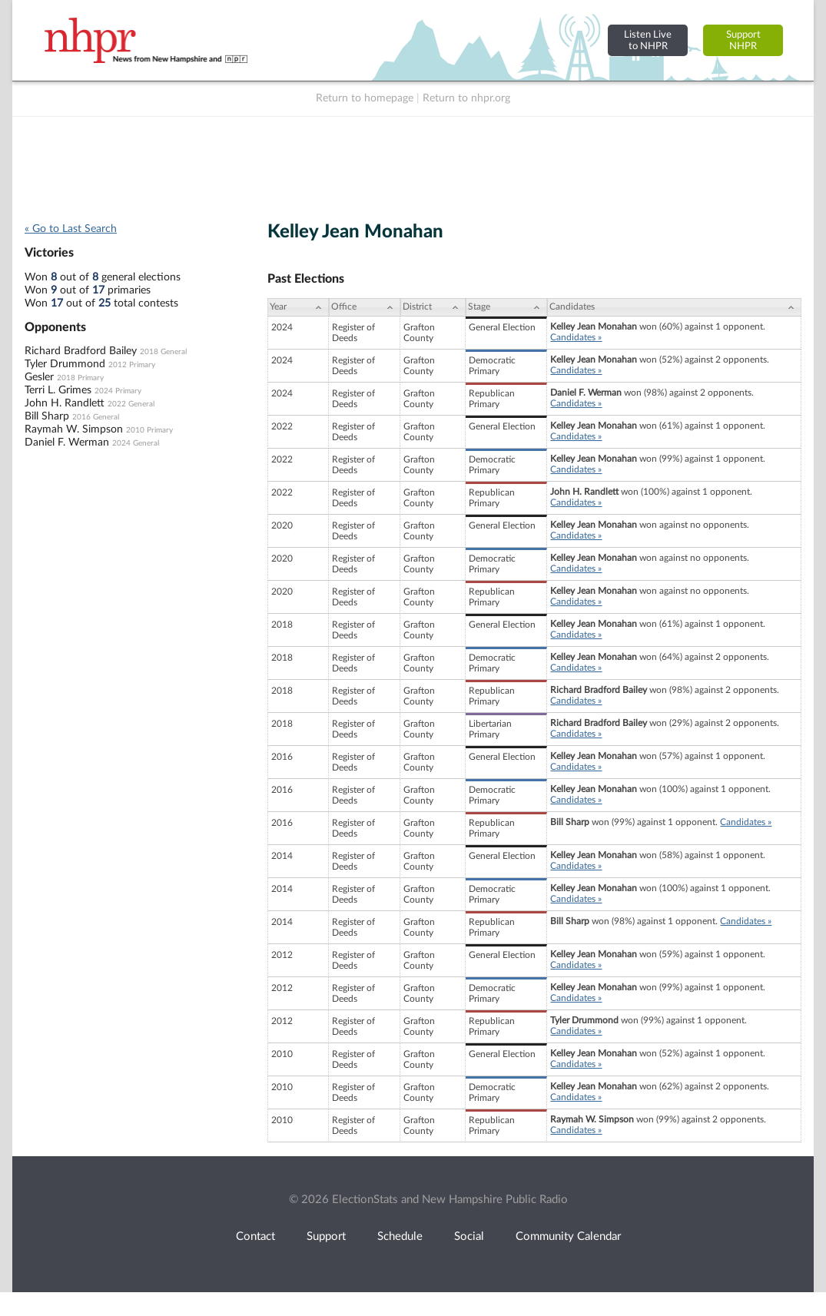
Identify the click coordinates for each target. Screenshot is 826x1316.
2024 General (135, 443)
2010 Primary (149, 430)
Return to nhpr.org (466, 98)
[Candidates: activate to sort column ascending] (674, 307)
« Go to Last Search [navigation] (71, 229)
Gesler (39, 377)
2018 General (163, 352)
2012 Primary (131, 365)
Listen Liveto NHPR (648, 40)
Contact (255, 1236)
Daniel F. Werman (67, 442)
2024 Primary (118, 391)
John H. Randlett (64, 403)
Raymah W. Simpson (74, 429)
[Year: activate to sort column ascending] (298, 307)
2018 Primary (80, 378)
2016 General (95, 417)
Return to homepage (364, 98)
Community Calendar (568, 1236)
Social (469, 1236)
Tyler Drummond (65, 364)
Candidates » (576, 337)
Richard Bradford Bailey (81, 351)
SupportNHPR (743, 40)
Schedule (400, 1236)
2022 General (131, 404)
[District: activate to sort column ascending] (433, 307)
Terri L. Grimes (58, 390)
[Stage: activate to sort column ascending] (506, 307)
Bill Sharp (47, 416)
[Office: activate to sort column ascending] (364, 307)
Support (326, 1236)
